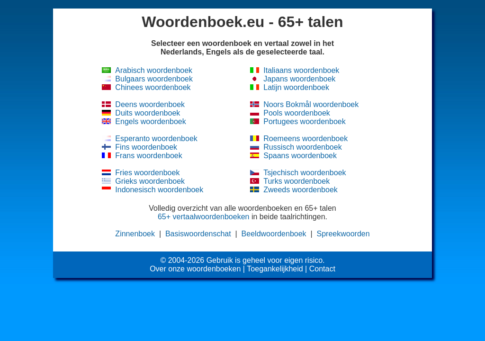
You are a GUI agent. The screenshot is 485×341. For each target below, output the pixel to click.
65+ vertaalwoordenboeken (203, 217)
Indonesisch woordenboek (159, 190)
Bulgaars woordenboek (154, 79)
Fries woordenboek (147, 173)
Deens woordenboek (150, 104)
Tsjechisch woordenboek (304, 173)
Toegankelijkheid (275, 269)
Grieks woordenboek (150, 181)
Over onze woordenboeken (195, 269)
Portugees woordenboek (304, 121)
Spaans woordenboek (300, 156)
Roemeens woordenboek (305, 139)
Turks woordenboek (296, 181)
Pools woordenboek (296, 113)
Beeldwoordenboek (274, 234)
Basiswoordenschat (198, 234)
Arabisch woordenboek (153, 70)
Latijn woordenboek (296, 87)
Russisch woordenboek (302, 147)
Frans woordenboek (148, 156)
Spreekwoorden (343, 234)
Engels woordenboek (150, 121)
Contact (322, 269)
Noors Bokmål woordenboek (311, 104)
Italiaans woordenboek (301, 70)
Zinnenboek (135, 234)
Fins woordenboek (146, 147)
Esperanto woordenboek (156, 139)
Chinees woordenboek (152, 87)
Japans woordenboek (299, 79)
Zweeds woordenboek (300, 190)
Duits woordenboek (147, 113)
